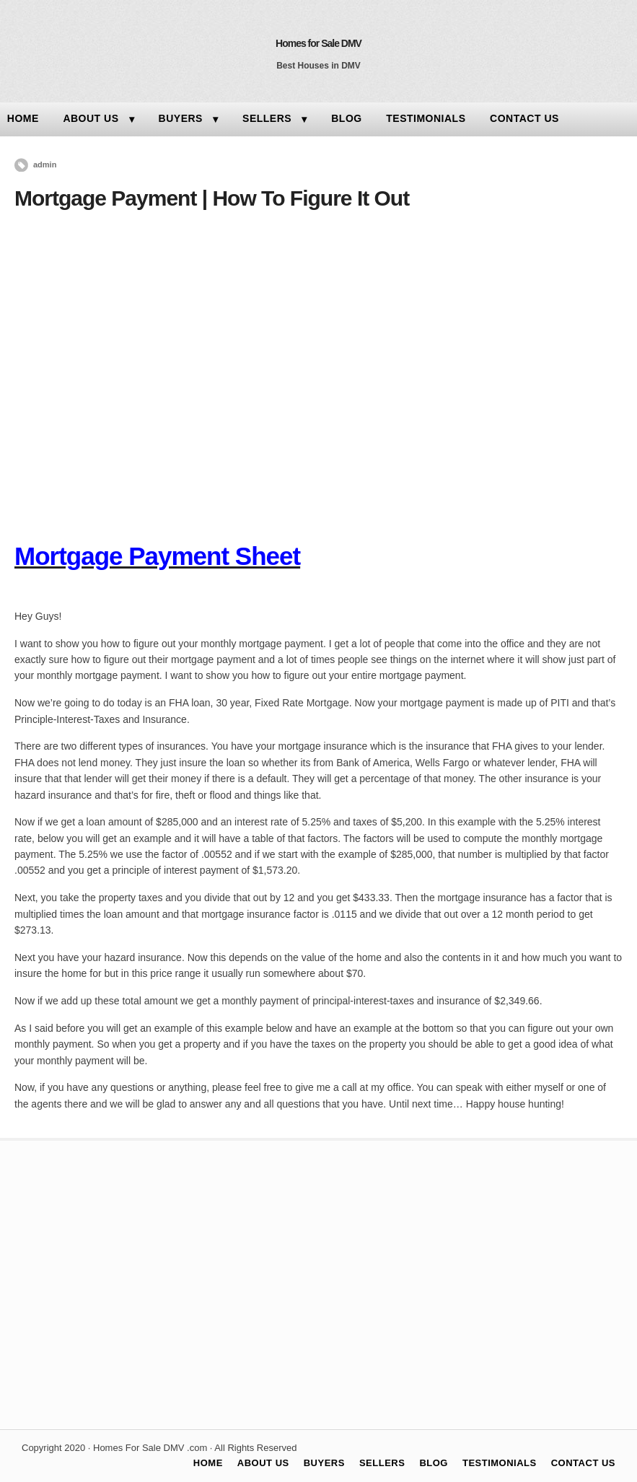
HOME (208, 1462)
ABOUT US (90, 118)
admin (44, 164)
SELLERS (266, 118)
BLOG (346, 118)
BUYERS (181, 118)
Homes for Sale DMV (318, 43)
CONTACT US (524, 118)
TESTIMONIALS (425, 118)
